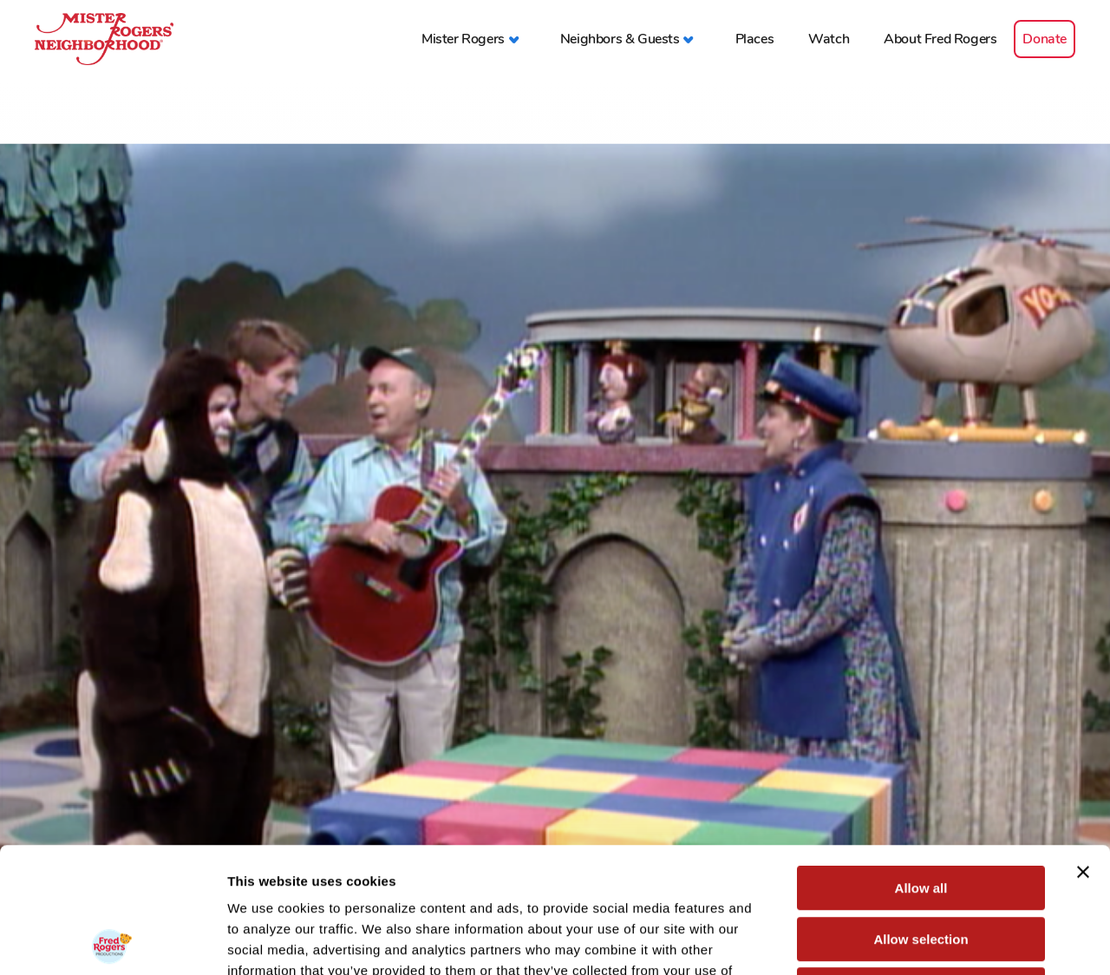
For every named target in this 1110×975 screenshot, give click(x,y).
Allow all (921, 763)
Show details (910, 940)
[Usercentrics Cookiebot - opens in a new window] (112, 941)
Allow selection (920, 814)
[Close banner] (1083, 747)
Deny (921, 864)
